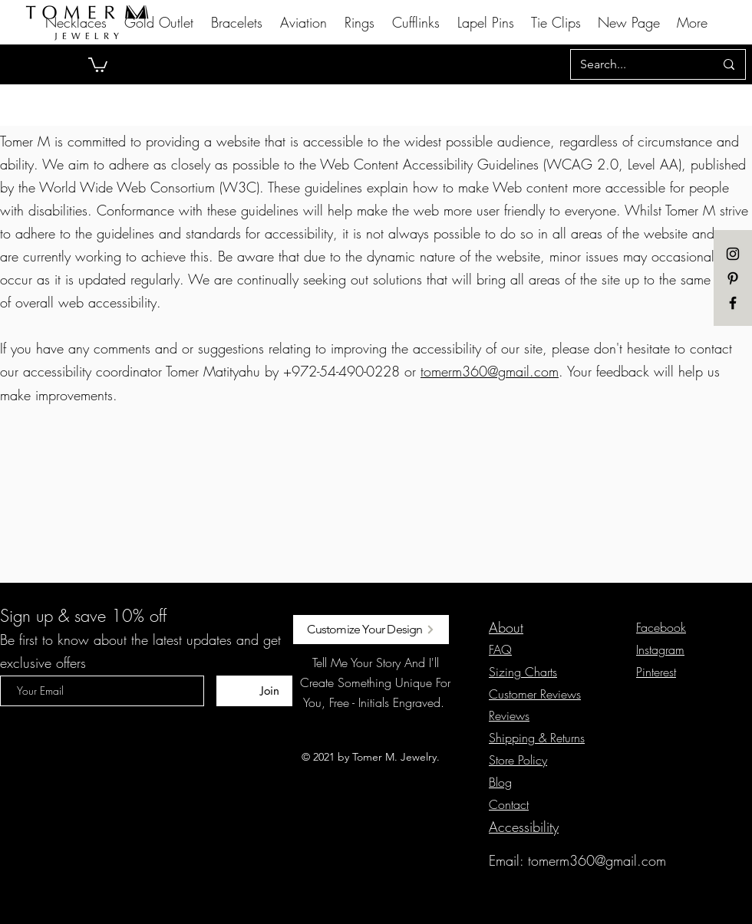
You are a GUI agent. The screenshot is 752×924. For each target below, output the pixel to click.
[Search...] (635, 64)
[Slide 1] (369, 46)
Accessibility (524, 826)
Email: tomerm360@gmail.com (577, 860)
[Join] (269, 691)
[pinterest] (732, 278)
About (506, 627)
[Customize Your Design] (371, 629)
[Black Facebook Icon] (732, 302)
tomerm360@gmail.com (490, 371)
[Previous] (86, 64)
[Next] (665, 64)
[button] (97, 64)
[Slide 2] (383, 46)
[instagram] (732, 253)
